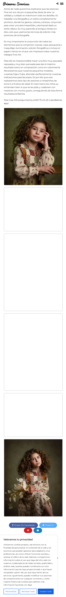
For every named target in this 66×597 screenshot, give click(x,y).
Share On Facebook (23, 525)
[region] (28, 566)
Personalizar (11, 591)
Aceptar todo (46, 591)
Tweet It (48, 525)
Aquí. (30, 585)
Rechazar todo (28, 591)
